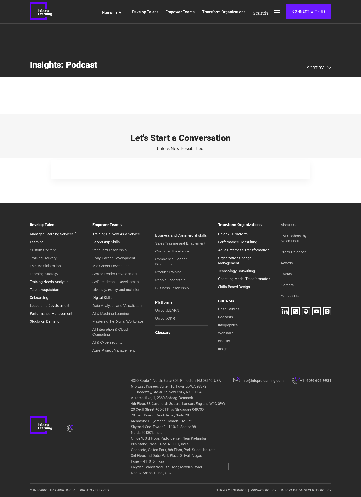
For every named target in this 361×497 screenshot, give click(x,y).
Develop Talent (145, 12)
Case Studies (228, 309)
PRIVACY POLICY (263, 490)
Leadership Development (49, 305)
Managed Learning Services (54, 234)
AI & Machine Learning (110, 313)
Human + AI (112, 12)
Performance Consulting (237, 242)
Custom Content (43, 250)
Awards (287, 263)
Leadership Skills (106, 242)
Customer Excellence (172, 251)
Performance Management (51, 313)
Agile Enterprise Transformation (243, 250)
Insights (224, 349)
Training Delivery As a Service (116, 234)
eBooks (224, 341)
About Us (288, 225)
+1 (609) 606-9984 (315, 380)
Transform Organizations (223, 12)
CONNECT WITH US (308, 11)
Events (286, 274)
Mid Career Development (112, 266)
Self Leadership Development (116, 282)
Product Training (168, 272)
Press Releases (293, 252)
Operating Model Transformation (244, 279)
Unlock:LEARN (167, 310)
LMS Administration (45, 266)
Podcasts (225, 317)
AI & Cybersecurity (107, 342)
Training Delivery (43, 258)
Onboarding (39, 298)
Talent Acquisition (44, 290)
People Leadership (170, 280)
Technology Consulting (236, 271)
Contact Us (290, 296)
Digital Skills (102, 298)
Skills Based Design (234, 287)
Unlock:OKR (165, 318)
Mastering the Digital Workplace (117, 321)
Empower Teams (180, 12)
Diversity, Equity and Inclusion (116, 290)
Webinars (225, 333)
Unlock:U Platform (233, 234)
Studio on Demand (44, 321)
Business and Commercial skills (181, 235)
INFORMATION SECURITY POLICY (306, 490)
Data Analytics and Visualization (117, 305)
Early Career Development (113, 258)
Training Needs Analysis (49, 282)
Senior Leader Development (114, 274)
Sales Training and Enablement (180, 243)
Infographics (228, 325)
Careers (287, 285)
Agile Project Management (113, 350)
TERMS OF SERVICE (231, 490)
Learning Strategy (44, 274)
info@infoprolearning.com (263, 380)
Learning (36, 242)
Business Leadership (172, 288)
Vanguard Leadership (109, 250)
